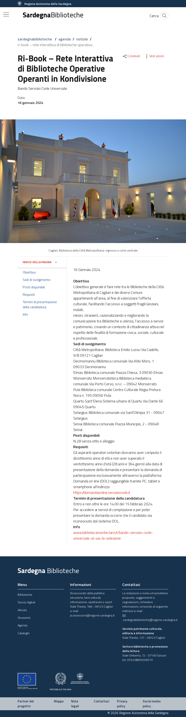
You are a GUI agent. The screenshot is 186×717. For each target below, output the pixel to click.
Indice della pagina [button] (37, 262)
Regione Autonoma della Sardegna (47, 3)
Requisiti (29, 294)
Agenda (22, 625)
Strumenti (24, 617)
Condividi (131, 55)
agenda (64, 39)
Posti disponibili (34, 287)
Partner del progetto (26, 704)
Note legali (75, 704)
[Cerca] (154, 16)
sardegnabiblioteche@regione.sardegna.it (150, 618)
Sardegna (53, 15)
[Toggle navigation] (6, 14)
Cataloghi (24, 633)
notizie (82, 39)
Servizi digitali (26, 602)
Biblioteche (25, 594)
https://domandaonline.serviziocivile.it (101, 492)
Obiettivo (29, 272)
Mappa (58, 701)
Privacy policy (122, 704)
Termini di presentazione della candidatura (40, 304)
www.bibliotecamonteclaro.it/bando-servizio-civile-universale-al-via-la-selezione (113, 535)
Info (25, 314)
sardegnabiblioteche (35, 39)
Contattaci (101, 701)
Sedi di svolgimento (36, 279)
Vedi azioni (154, 55)
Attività (22, 610)
